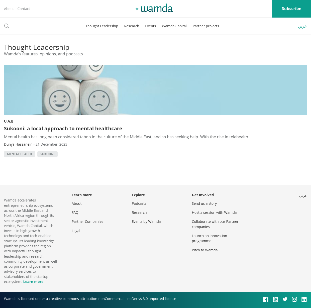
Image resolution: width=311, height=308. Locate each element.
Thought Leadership (101, 26)
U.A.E (8, 121)
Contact (23, 8)
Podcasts (139, 203)
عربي (302, 26)
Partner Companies (87, 221)
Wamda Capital (174, 26)
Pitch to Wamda (205, 250)
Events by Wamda (146, 221)
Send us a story (204, 203)
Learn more (33, 281)
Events (150, 26)
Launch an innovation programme (209, 238)
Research (131, 26)
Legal (76, 230)
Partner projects (206, 26)
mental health (19, 154)
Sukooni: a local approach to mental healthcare (63, 128)
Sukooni (47, 154)
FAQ (75, 212)
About (9, 8)
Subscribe (291, 8)
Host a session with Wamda (214, 212)
